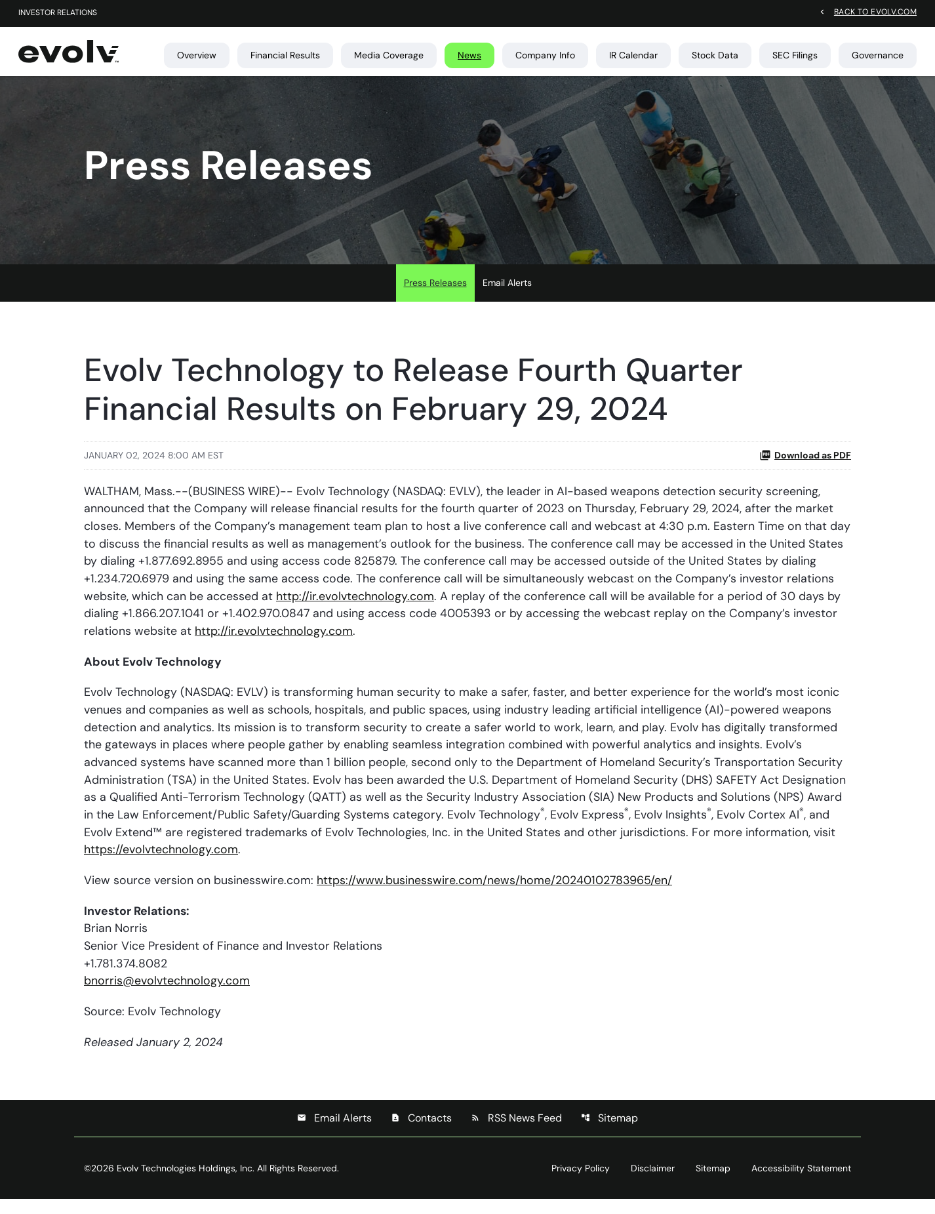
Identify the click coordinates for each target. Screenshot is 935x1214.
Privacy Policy (580, 1183)
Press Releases (435, 291)
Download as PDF (805, 464)
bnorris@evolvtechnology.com (167, 995)
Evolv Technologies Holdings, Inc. (185, 1183)
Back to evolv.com (875, 11)
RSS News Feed (516, 1133)
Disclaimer (653, 1183)
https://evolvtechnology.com (161, 862)
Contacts (421, 1133)
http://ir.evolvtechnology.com (355, 606)
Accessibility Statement (801, 1183)
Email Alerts (507, 291)
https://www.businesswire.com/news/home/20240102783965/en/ (495, 893)
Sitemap (609, 1133)
